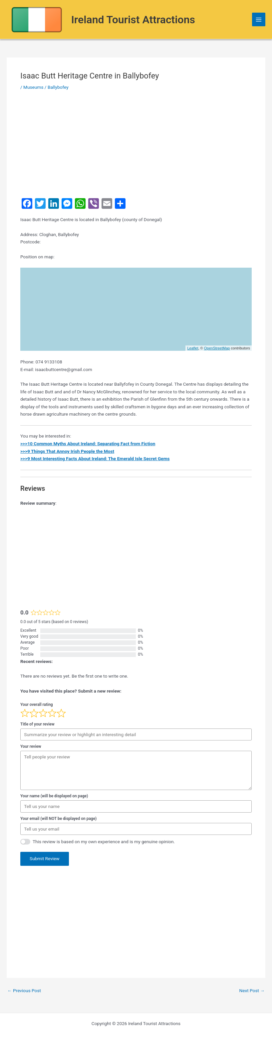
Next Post (252, 990)
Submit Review (45, 858)
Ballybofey (58, 87)
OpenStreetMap (217, 348)
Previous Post (24, 990)
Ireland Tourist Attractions (133, 19)
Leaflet (192, 348)
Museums (33, 87)
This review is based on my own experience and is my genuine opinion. (104, 841)
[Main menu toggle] (259, 19)
